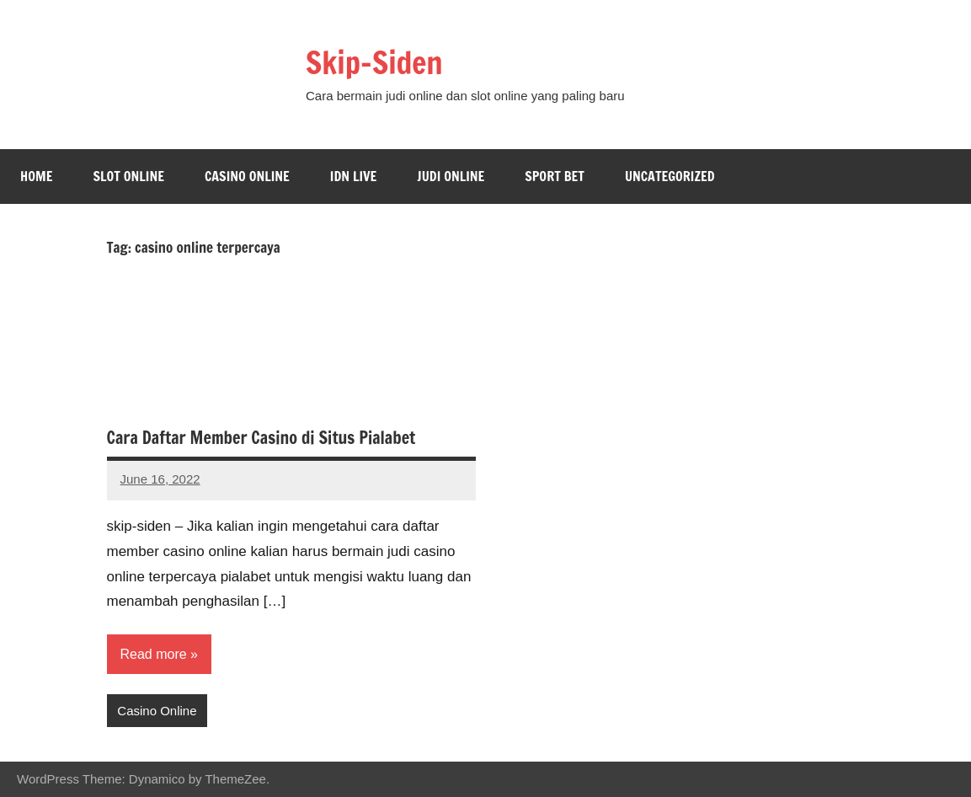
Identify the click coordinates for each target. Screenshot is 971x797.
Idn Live (353, 176)
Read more (153, 654)
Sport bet (554, 176)
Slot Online (128, 176)
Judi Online (450, 176)
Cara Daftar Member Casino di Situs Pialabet (261, 437)
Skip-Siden (374, 62)
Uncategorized (670, 176)
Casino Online (247, 176)
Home (36, 176)
